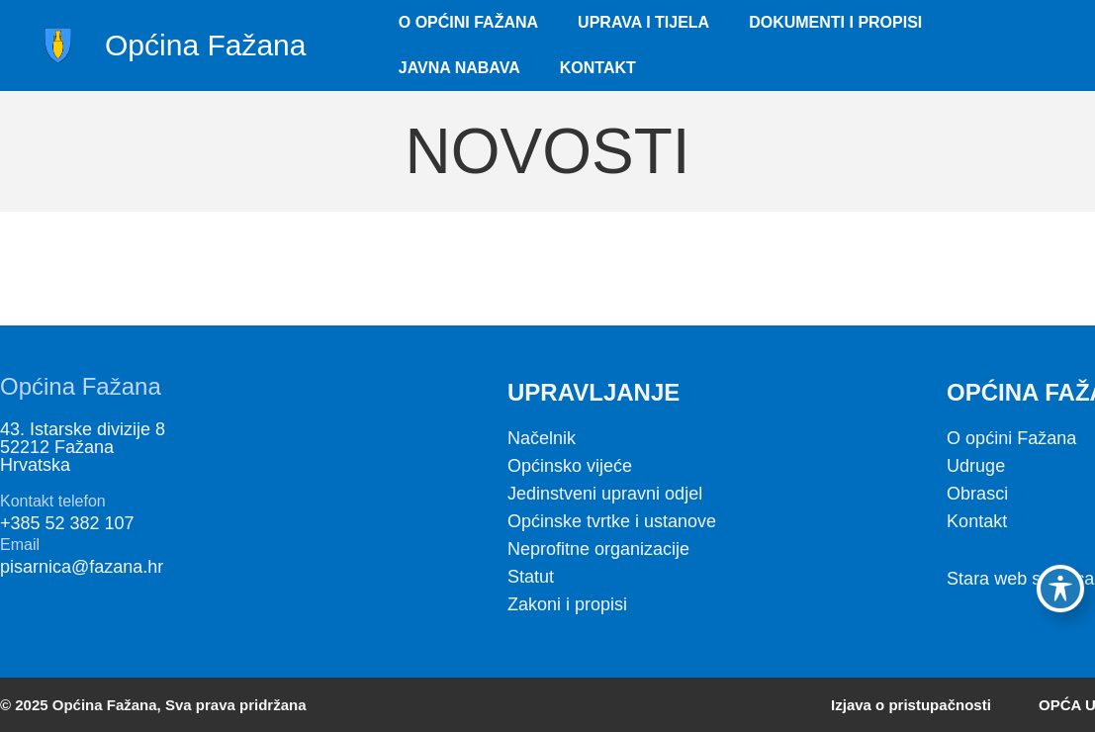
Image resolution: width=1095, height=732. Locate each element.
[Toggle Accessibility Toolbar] (1060, 588)
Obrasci (977, 493)
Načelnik (541, 438)
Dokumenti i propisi (835, 22)
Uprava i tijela (643, 22)
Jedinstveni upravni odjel (604, 493)
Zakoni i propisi (567, 604)
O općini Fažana (1011, 438)
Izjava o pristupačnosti (911, 704)
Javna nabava (459, 67)
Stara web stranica (1020, 579)
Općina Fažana (205, 45)
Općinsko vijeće (569, 466)
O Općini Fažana (468, 22)
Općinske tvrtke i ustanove (611, 521)
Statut (530, 577)
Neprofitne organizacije (598, 549)
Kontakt (598, 67)
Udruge (976, 466)
